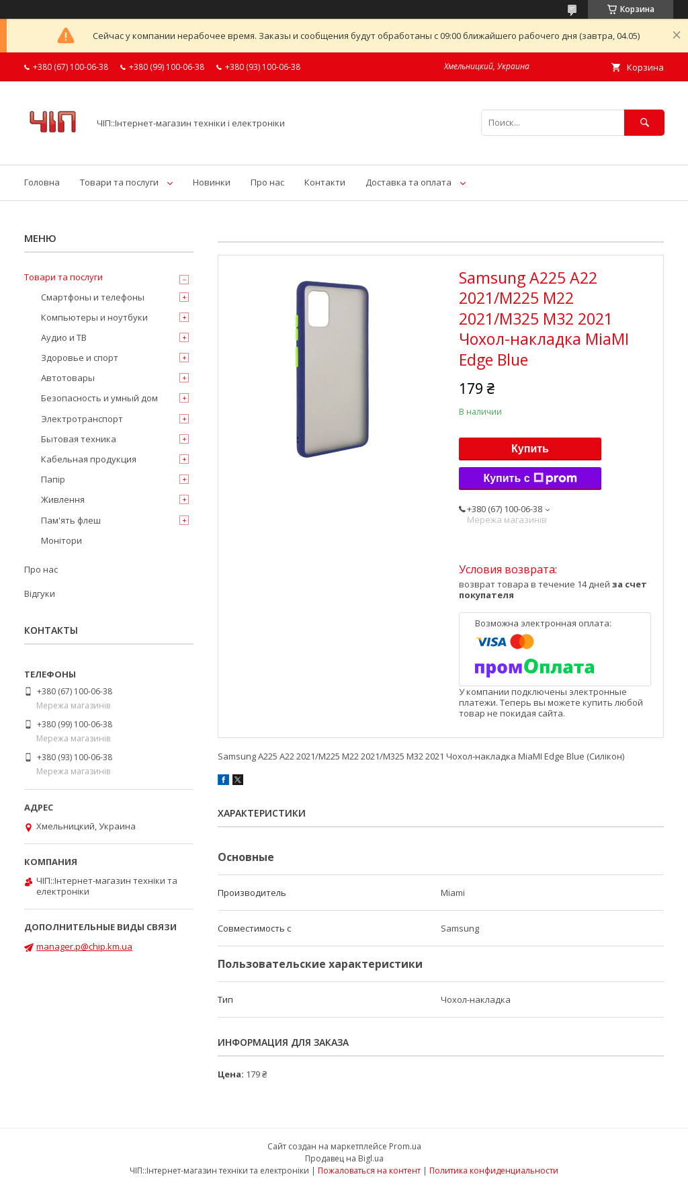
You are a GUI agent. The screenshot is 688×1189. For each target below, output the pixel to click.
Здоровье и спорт (79, 358)
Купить (530, 448)
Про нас (267, 182)
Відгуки (39, 593)
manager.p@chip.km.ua (84, 946)
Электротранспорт (82, 419)
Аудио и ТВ (64, 337)
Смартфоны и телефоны (92, 297)
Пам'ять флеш (71, 520)
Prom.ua (405, 1146)
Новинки (211, 182)
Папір (53, 479)
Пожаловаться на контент (369, 1170)
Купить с (529, 479)
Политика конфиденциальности (493, 1170)
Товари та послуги (119, 182)
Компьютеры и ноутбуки (94, 317)
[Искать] (644, 123)
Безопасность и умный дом (99, 398)
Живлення (63, 499)
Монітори (61, 540)
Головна (42, 182)
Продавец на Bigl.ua (344, 1158)
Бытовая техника (78, 439)
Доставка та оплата (409, 182)
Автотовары (68, 378)
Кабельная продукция (88, 459)
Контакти (324, 182)
